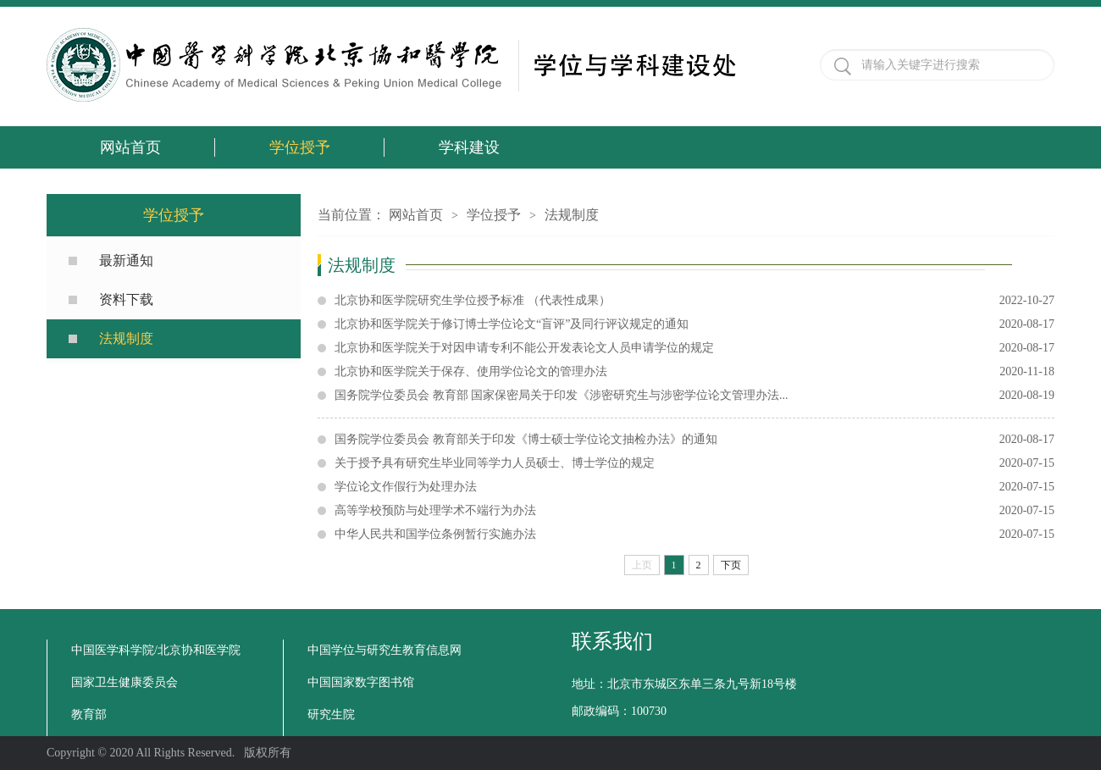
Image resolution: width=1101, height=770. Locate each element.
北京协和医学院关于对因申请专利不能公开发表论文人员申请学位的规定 (694, 348)
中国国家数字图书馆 (360, 682)
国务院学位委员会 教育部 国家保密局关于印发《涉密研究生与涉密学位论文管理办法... (694, 395)
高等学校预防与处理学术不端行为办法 (694, 511)
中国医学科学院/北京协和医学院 (156, 650)
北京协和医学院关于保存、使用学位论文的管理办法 (694, 372)
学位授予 (299, 147)
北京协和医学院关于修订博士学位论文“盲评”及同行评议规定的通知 (694, 324)
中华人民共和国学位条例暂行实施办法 (694, 534)
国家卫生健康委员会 (124, 682)
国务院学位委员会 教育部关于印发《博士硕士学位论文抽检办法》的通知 (694, 439)
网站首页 (130, 147)
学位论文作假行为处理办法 (694, 487)
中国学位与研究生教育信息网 (384, 650)
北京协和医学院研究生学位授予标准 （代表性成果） (694, 301)
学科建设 (469, 147)
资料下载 (126, 299)
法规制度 (126, 338)
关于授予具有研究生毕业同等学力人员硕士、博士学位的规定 (694, 463)
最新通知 (126, 260)
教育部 (89, 714)
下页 (731, 565)
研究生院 (331, 714)
